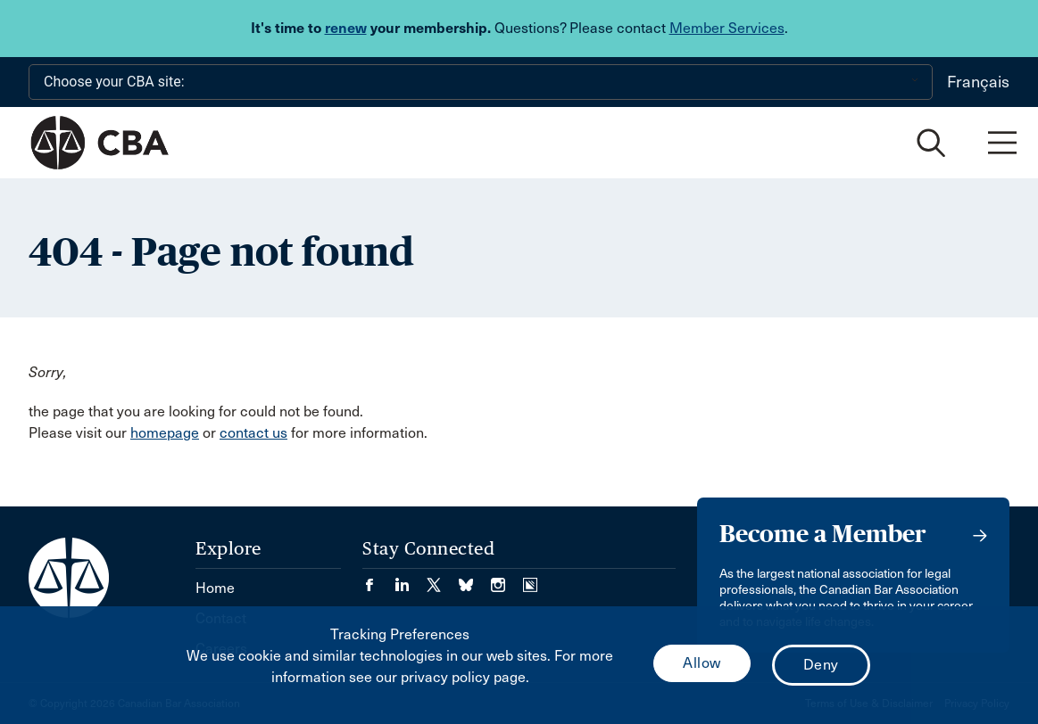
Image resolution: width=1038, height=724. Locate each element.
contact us (253, 432)
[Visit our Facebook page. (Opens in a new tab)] (378, 579)
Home (215, 588)
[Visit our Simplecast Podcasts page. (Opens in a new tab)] (530, 579)
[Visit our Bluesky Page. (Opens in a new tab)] (475, 579)
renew (346, 28)
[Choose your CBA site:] (481, 82)
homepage (164, 432)
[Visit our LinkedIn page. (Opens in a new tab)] (410, 579)
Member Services (727, 28)
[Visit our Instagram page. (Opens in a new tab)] (507, 579)
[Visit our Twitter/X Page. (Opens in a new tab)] (443, 579)
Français (978, 82)
